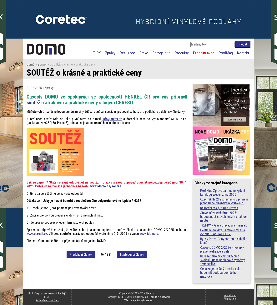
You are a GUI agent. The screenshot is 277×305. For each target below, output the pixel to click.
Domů (30, 64)
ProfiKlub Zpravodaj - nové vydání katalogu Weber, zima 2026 (222, 192)
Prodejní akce (203, 53)
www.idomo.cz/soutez (105, 186)
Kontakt (243, 53)
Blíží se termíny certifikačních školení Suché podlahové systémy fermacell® (222, 260)
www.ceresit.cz (37, 234)
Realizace (127, 53)
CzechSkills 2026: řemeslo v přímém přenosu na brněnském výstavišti (224, 201)
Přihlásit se (230, 298)
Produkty (182, 53)
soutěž (33, 102)
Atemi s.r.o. (151, 293)
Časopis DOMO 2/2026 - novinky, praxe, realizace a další (222, 249)
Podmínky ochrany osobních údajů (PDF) (47, 295)
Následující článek (132, 254)
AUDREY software (160, 297)
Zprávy (110, 53)
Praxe (143, 53)
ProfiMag (226, 53)
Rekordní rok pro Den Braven (219, 208)
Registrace (230, 295)
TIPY (97, 53)
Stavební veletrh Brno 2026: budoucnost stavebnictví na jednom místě (224, 216)
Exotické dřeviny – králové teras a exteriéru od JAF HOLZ (222, 232)
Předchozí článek (81, 254)
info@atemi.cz (112, 119)
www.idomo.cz (149, 234)
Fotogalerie (161, 53)
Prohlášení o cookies (47, 300)
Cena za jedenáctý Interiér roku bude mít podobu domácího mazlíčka (220, 272)
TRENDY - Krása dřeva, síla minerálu (223, 225)
